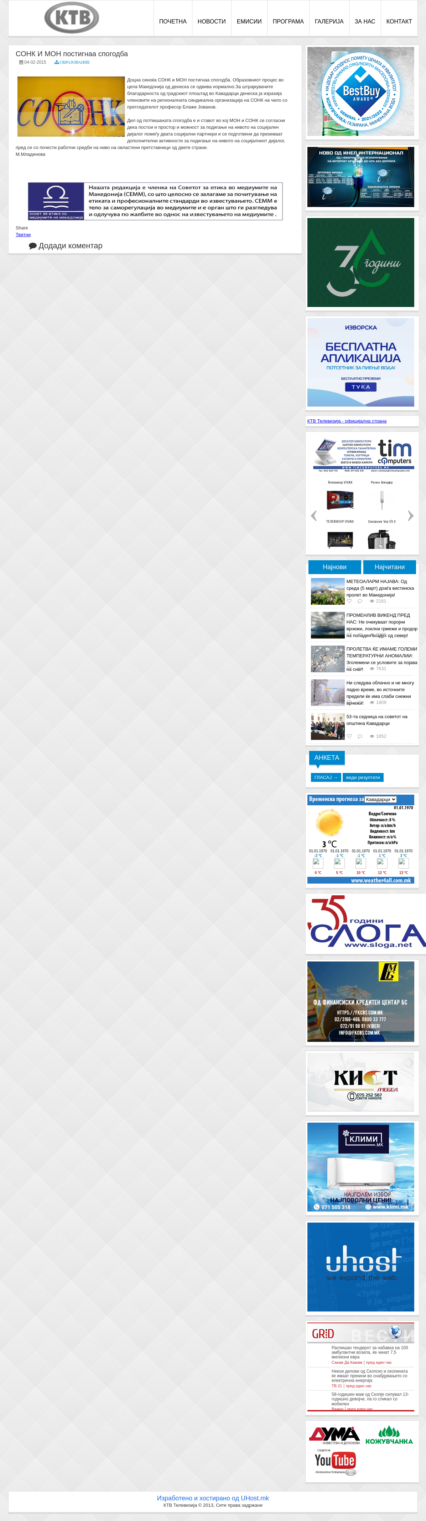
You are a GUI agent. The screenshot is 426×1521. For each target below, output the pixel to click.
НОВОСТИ (212, 21)
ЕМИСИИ (249, 21)
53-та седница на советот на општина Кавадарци (377, 720)
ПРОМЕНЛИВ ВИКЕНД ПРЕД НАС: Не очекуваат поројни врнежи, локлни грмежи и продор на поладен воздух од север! (382, 625)
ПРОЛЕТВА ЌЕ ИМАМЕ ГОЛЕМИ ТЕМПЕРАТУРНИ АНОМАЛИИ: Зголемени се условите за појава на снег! (382, 659)
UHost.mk (255, 1498)
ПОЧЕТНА (173, 21)
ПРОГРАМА (288, 21)
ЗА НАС (365, 21)
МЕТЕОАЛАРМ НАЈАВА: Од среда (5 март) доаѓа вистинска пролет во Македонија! (380, 588)
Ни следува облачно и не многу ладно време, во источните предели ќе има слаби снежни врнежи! (380, 693)
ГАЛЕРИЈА (329, 21)
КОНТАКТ (399, 21)
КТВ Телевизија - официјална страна (347, 421)
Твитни (23, 234)
